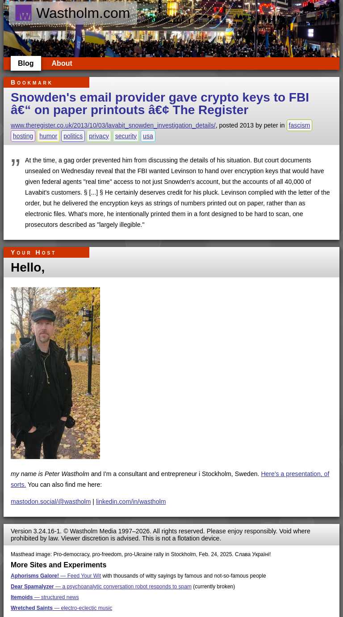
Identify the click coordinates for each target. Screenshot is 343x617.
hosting (23, 136)
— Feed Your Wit (56, 576)
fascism (299, 125)
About (62, 63)
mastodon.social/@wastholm (51, 501)
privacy (99, 136)
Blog (26, 63)
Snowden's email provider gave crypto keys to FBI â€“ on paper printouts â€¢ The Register (160, 103)
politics (73, 136)
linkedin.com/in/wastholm (131, 501)
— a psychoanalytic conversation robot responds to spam (101, 586)
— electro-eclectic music (61, 608)
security (126, 136)
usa (148, 136)
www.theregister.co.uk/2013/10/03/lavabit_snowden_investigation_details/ (113, 125)
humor (48, 136)
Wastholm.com (72, 13)
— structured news (45, 597)
